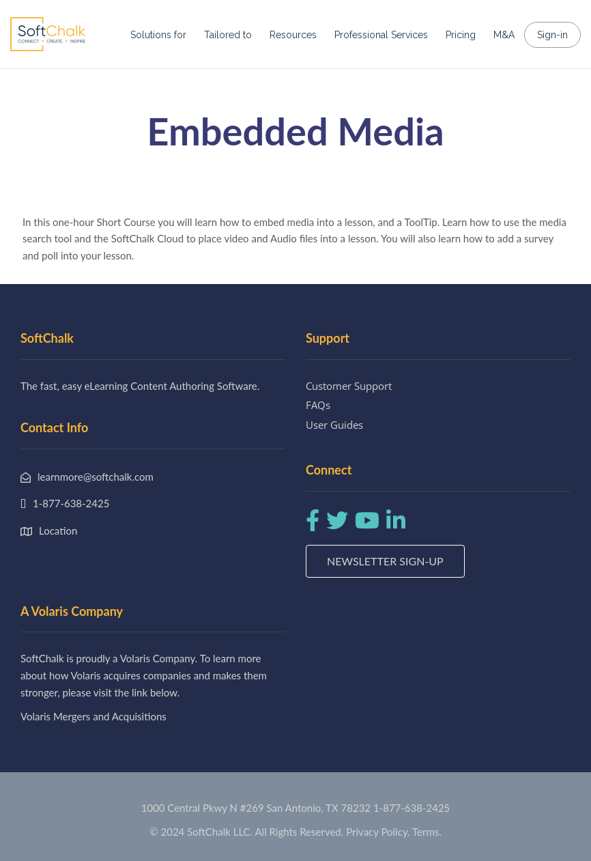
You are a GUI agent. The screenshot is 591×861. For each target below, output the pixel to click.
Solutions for (158, 34)
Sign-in (552, 34)
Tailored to (228, 34)
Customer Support (349, 386)
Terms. (427, 831)
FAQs (318, 405)
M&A (504, 34)
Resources (293, 34)
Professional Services (381, 34)
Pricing (461, 34)
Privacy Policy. (378, 831)
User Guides (334, 425)
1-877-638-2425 (411, 808)
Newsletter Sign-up (385, 560)
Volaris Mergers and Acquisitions (93, 716)
